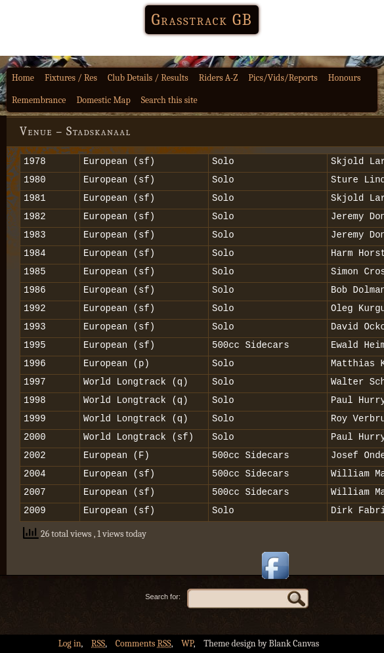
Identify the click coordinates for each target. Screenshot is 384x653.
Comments (143, 643)
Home (23, 77)
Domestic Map (104, 100)
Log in (69, 643)
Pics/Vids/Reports (283, 77)
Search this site (169, 100)
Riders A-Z (218, 77)
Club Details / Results (148, 77)
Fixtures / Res (71, 77)
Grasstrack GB (202, 20)
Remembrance (39, 100)
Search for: (163, 596)
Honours (344, 77)
